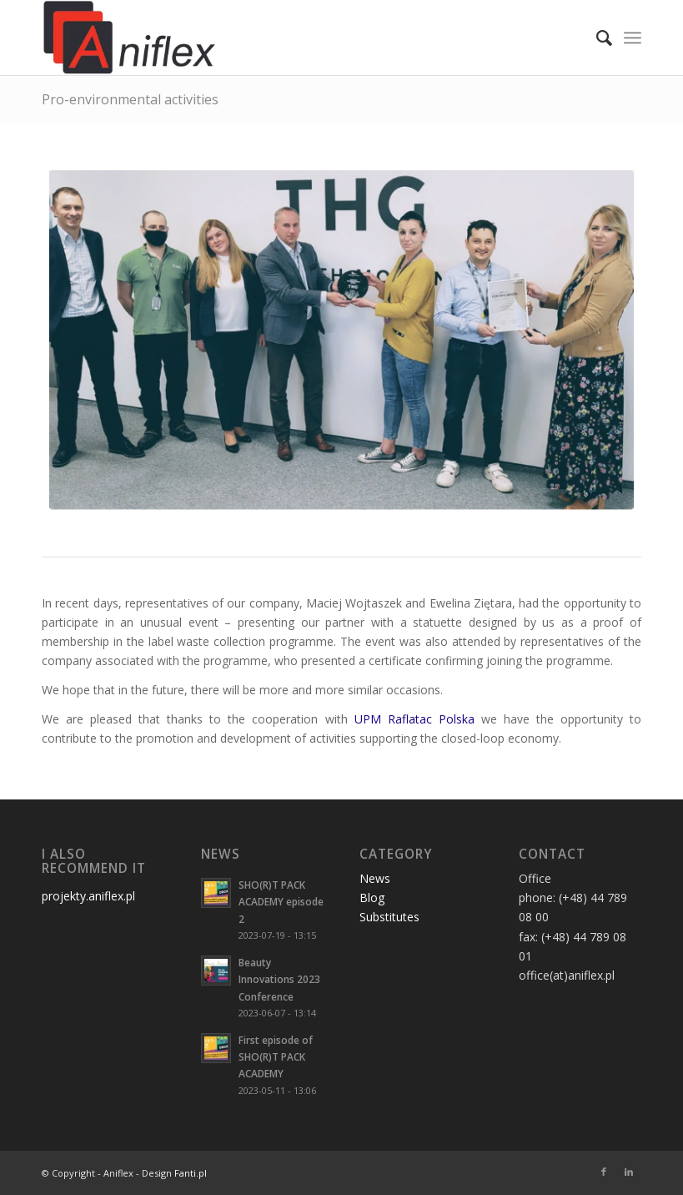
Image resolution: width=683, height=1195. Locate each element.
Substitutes (389, 917)
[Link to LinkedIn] (628, 1171)
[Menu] (632, 37)
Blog (371, 897)
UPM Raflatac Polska (414, 719)
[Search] (596, 37)
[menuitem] (596, 37)
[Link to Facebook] (603, 1171)
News (374, 878)
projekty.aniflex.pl (88, 896)
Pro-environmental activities (130, 99)
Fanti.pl (190, 1173)
